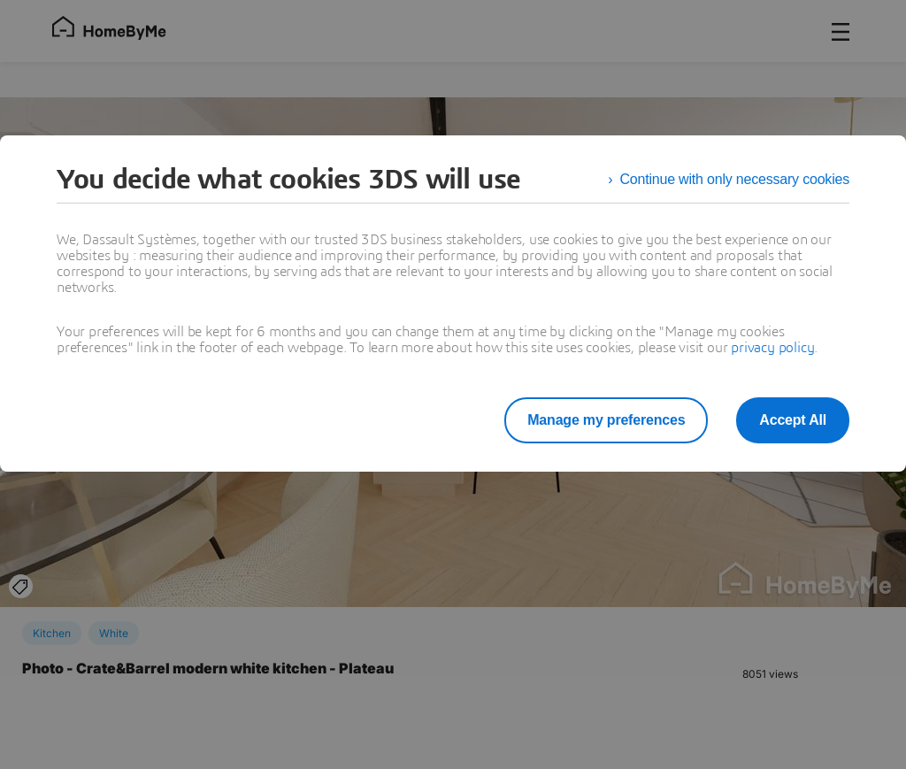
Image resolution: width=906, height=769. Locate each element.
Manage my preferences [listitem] (606, 419)
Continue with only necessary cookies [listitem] (734, 179)
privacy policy (772, 348)
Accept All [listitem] (792, 419)
